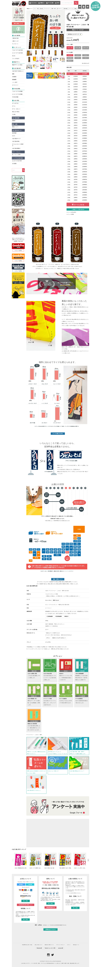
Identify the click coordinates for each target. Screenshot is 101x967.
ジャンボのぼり (15, 58)
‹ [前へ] (12, 860)
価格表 (13, 120)
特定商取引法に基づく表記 (27, 944)
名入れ (13, 55)
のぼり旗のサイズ (16, 138)
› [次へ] (88, 860)
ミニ (85, 57)
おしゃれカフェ (81, 8)
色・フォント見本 (16, 154)
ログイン (69, 944)
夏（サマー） (59, 8)
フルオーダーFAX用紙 (17, 91)
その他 (13, 114)
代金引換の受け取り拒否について (25, 904)
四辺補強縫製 (58, 616)
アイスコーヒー (47, 8)
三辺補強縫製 (49, 616)
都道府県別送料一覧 (50, 907)
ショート (77, 55)
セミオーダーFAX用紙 (17, 94)
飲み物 (41, 8)
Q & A (13, 135)
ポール (48, 637)
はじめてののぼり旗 (16, 160)
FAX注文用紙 (15, 97)
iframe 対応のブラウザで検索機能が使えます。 (57, 833)
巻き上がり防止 (15, 111)
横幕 (13, 73)
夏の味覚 (65, 8)
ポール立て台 (15, 103)
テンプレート (15, 43)
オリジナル (33, 2)
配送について (15, 126)
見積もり (42, 2)
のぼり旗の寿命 (15, 141)
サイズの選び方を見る (58, 433)
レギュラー (70, 55)
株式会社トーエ (76, 944)
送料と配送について (18, 23)
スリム (85, 55)
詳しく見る (25, 900)
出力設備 (14, 163)
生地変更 (14, 76)
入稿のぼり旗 (15, 38)
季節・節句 (54, 8)
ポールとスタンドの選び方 (18, 145)
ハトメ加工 (14, 82)
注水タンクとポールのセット (59, 637)
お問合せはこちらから (50, 929)
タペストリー (15, 85)
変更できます (56, 600)
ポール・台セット (16, 108)
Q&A (58, 2)
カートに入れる (79, 205)
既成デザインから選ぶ (17, 64)
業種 (75, 8)
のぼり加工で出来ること (18, 71)
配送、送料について (57, 579)
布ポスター (70, 60)
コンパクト (70, 57)
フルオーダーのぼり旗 (17, 50)
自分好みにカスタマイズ (74, 34)
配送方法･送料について (49, 944)
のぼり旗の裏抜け (16, 148)
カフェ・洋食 (36, 8)
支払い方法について (38, 944)
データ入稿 (50, 2)
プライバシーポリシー (60, 944)
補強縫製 (14, 79)
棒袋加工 (66, 616)
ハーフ (78, 57)
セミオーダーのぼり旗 (17, 52)
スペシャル (71, 8)
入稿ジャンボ (15, 41)
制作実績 (14, 133)
